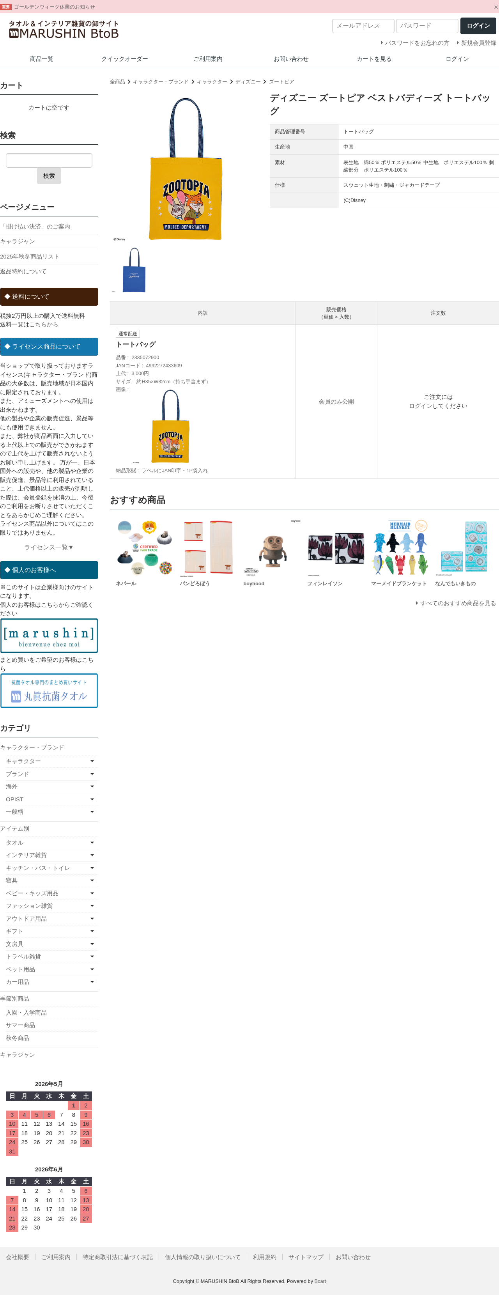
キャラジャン (17, 241)
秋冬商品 (17, 1038)
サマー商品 (20, 1025)
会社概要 (17, 1257)
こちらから (43, 324)
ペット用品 (20, 969)
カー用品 (17, 981)
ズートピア (281, 82)
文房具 (14, 944)
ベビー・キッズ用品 (32, 893)
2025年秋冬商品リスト (30, 256)
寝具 (12, 880)
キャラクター (212, 82)
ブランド (17, 774)
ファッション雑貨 (29, 905)
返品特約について (23, 271)
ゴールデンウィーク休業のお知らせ (54, 7)
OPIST (14, 799)
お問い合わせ (291, 58)
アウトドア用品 (26, 918)
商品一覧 (41, 58)
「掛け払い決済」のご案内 (35, 226)
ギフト (14, 931)
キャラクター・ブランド (161, 82)
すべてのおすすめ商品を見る (458, 603)
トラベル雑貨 (23, 956)
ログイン (457, 58)
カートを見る (374, 58)
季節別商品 (14, 998)
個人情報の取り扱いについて (203, 1257)
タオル (14, 842)
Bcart (320, 1281)
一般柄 (14, 811)
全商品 (117, 82)
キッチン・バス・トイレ (38, 868)
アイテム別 (14, 828)
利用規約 (264, 1257)
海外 (12, 786)
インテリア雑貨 (26, 855)
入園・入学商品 (26, 1012)
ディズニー (248, 82)
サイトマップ (306, 1257)
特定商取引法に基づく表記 (118, 1257)
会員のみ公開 (336, 401)
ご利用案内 (208, 58)
